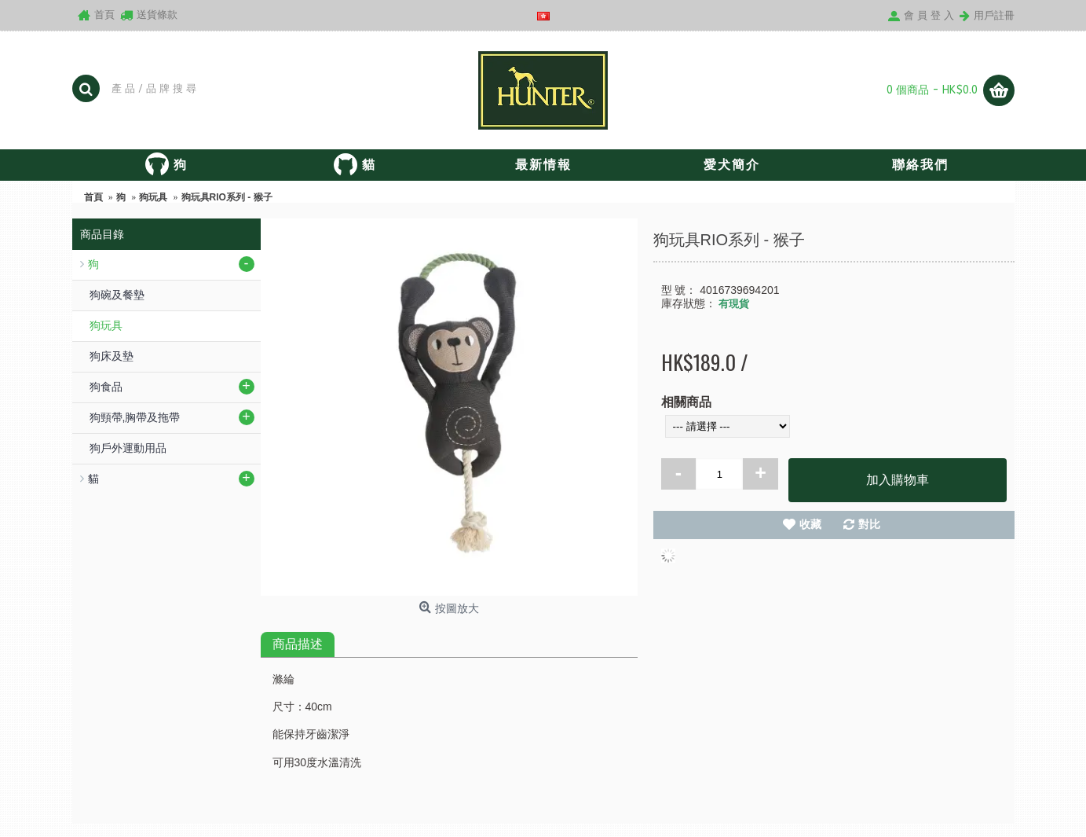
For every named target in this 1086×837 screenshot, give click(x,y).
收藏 (810, 524)
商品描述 (297, 644)
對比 (869, 524)
